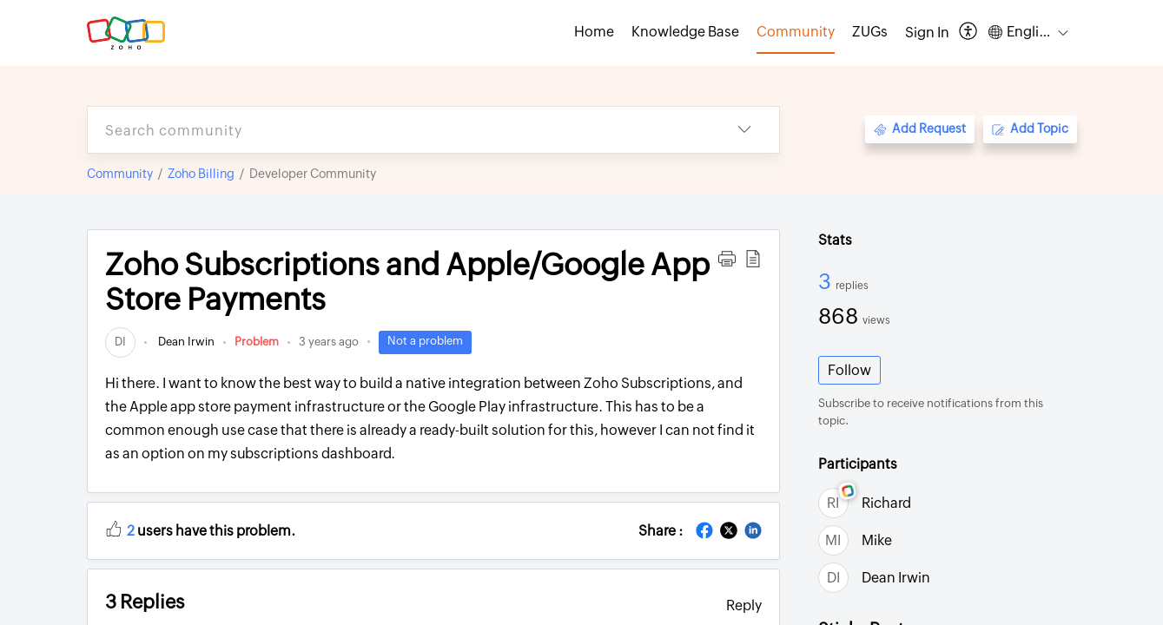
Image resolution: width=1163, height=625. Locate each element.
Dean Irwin (185, 341)
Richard (886, 503)
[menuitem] (927, 33)
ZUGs (870, 31)
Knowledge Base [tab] (685, 31)
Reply (744, 605)
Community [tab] (796, 31)
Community (120, 174)
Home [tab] (594, 31)
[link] (120, 341)
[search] (399, 130)
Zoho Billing (201, 174)
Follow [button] (849, 370)
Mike (877, 540)
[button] (969, 32)
